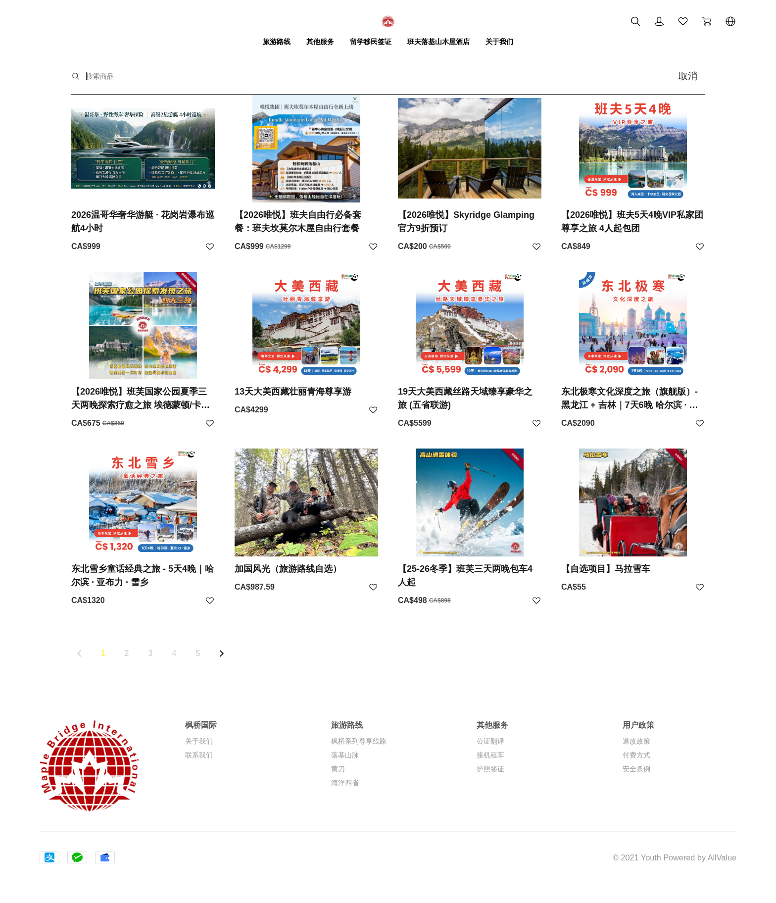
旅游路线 (277, 42)
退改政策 (636, 741)
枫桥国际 (201, 725)
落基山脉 (345, 755)
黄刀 (338, 769)
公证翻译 (490, 741)
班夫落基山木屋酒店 (438, 42)
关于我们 (499, 42)
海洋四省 (345, 783)
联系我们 (199, 755)
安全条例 (636, 769)
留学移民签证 (370, 42)
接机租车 (490, 755)
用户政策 (638, 725)
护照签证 (490, 769)
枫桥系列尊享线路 (359, 741)
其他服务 (320, 42)
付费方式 (636, 755)
